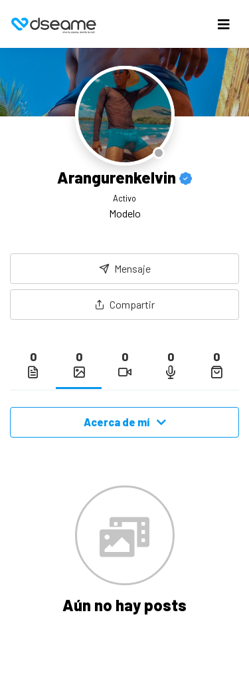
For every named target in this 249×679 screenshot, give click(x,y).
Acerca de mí (125, 422)
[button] (124, 304)
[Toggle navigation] (223, 24)
